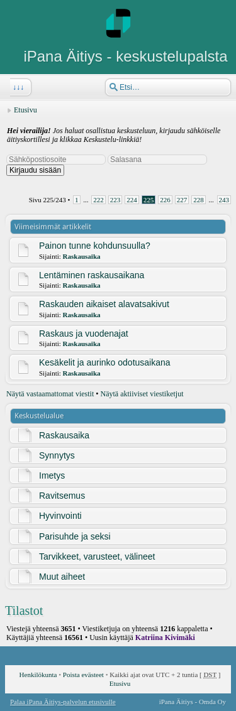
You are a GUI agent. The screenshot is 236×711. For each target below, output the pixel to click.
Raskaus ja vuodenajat (83, 333)
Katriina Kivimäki (165, 637)
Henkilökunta (38, 674)
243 (224, 200)
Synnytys (57, 455)
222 (98, 200)
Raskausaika (82, 256)
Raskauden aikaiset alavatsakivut (104, 304)
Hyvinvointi (60, 516)
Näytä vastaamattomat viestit (50, 393)
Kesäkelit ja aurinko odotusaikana (105, 362)
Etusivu (25, 110)
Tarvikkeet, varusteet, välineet (97, 556)
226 (165, 200)
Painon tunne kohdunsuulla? (94, 246)
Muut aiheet (62, 577)
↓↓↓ (17, 87)
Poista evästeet (83, 674)
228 (198, 200)
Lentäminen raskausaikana (91, 275)
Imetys (52, 475)
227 (182, 200)
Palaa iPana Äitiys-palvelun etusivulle (63, 701)
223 (115, 200)
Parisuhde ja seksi (75, 536)
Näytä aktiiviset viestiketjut (142, 393)
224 (131, 200)
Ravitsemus (62, 496)
